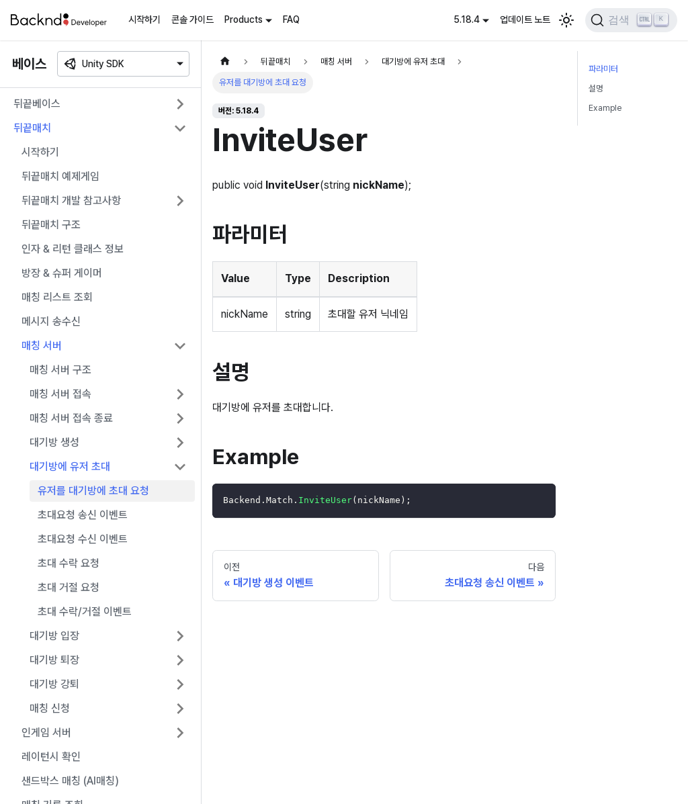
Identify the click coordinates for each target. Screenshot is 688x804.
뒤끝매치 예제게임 (60, 176)
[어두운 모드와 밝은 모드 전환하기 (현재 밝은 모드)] (566, 20)
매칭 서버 (42, 345)
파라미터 (603, 69)
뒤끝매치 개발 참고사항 (71, 200)
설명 (596, 88)
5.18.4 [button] (467, 19)
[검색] (631, 20)
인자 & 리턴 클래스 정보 (73, 248)
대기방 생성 (54, 442)
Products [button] (243, 19)
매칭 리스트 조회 (57, 297)
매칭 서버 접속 (60, 394)
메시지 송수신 (51, 321)
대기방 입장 (54, 635)
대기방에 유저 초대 (70, 466)
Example (605, 108)
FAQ (291, 19)
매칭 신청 (50, 708)
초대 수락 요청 (68, 563)
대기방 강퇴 (54, 684)
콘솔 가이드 (192, 19)
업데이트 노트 (525, 19)
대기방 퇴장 (54, 660)
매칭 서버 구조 (60, 369)
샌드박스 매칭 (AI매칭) (70, 780)
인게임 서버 (46, 732)
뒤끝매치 (32, 128)
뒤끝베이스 (36, 103)
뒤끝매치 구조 (51, 224)
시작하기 (144, 19)
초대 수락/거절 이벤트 (85, 611)
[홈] (225, 61)
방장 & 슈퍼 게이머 (62, 273)
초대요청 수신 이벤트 (83, 539)
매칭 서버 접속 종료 (71, 418)
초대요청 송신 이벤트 (83, 514)
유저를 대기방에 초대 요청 (93, 490)
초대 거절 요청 (68, 587)
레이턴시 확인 (51, 756)
